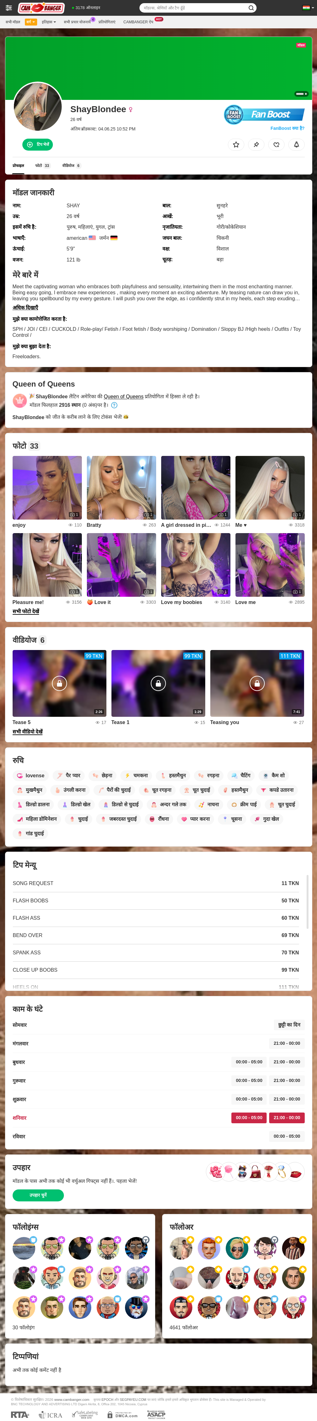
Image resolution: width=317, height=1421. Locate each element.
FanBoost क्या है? (288, 128)
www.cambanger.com (71, 1399)
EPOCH (107, 1399)
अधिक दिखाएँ (25, 307)
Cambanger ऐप (139, 21)
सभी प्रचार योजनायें (79, 21)
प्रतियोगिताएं (107, 22)
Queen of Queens (124, 396)
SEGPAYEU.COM (133, 1399)
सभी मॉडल (13, 22)
